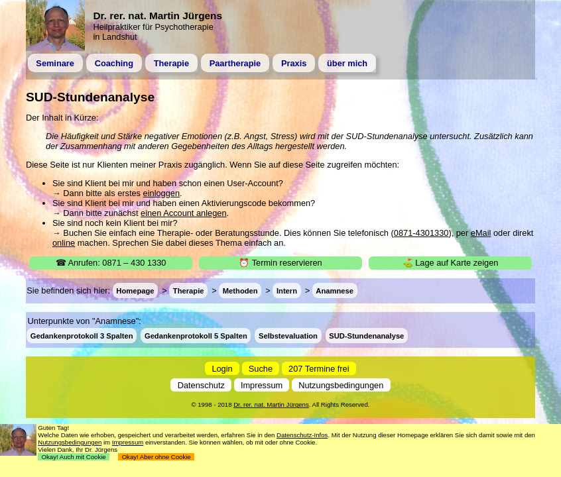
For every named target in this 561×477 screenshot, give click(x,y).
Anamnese (334, 291)
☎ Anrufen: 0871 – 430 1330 (111, 263)
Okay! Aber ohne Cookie (156, 456)
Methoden (240, 291)
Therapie (171, 63)
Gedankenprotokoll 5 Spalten (196, 335)
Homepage (135, 291)
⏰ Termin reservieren (280, 263)
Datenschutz (201, 385)
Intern (287, 291)
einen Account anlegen (184, 213)
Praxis (293, 63)
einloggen (161, 193)
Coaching (114, 63)
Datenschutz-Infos (302, 435)
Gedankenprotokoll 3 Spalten (82, 335)
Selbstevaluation (288, 335)
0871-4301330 (421, 233)
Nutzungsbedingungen (340, 385)
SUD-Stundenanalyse (366, 335)
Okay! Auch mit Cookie (73, 456)
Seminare (55, 63)
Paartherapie (235, 63)
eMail (481, 233)
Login (222, 368)
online (63, 243)
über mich (347, 63)
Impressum (261, 385)
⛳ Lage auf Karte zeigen (451, 263)
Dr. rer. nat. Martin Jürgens (271, 404)
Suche (261, 368)
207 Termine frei (318, 368)
